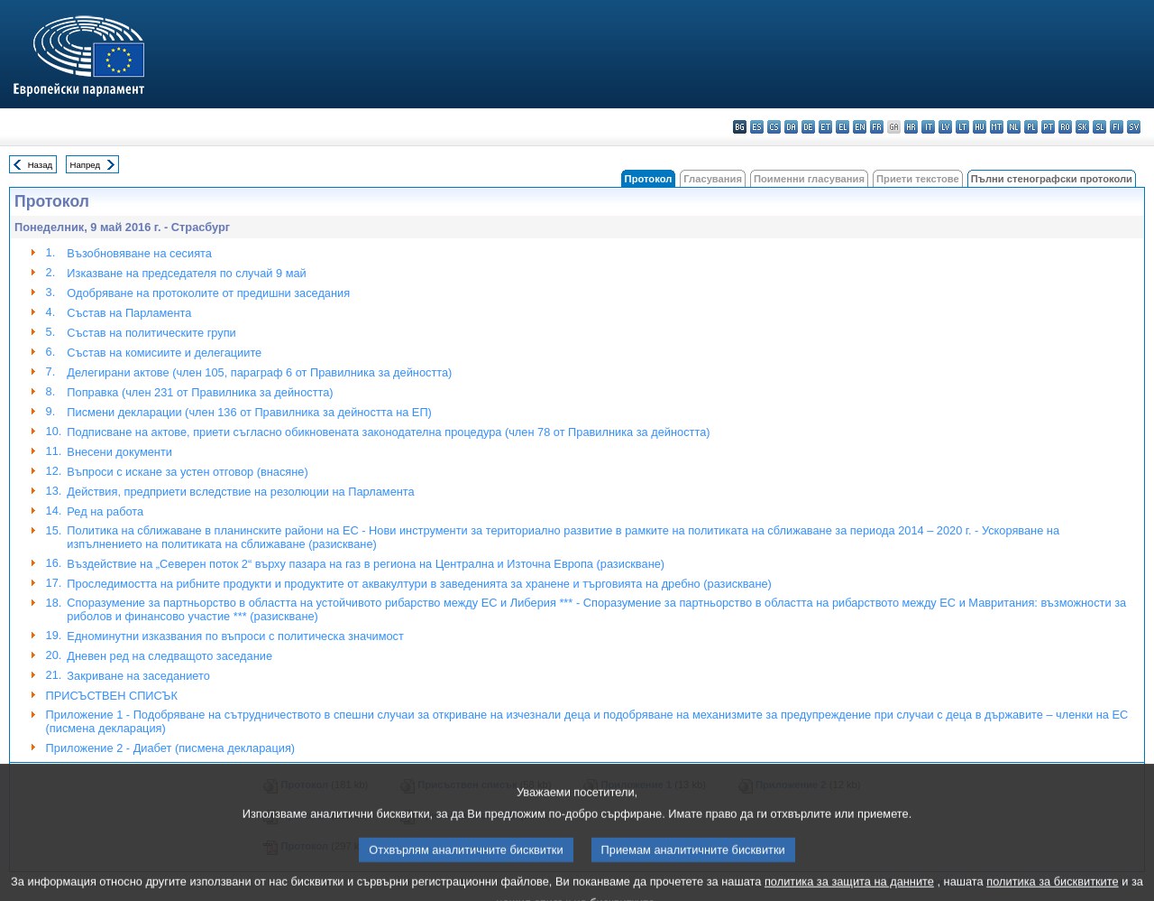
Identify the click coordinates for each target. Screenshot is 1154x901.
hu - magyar (979, 127)
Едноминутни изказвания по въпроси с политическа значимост (235, 636)
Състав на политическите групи (151, 332)
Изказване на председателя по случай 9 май (186, 273)
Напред (85, 165)
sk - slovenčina (1082, 127)
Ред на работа (105, 511)
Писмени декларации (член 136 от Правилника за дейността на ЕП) (249, 412)
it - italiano (928, 127)
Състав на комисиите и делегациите (164, 352)
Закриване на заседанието (138, 676)
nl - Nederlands (1014, 127)
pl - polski (1031, 127)
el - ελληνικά (842, 127)
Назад (40, 165)
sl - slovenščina (1099, 127)
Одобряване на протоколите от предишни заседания (208, 293)
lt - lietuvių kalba (962, 127)
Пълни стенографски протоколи (1051, 178)
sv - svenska (1133, 127)
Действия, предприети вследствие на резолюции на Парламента (240, 491)
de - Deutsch (808, 127)
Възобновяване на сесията (139, 253)
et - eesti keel (825, 127)
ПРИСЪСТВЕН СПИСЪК (112, 695)
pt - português (1048, 127)
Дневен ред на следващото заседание (169, 656)
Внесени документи (119, 452)
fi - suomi (1116, 127)
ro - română (1065, 127)
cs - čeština (774, 127)
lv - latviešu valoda (945, 127)
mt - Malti (996, 127)
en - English (859, 127)
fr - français (877, 127)
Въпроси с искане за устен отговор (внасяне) (187, 471)
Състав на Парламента (129, 313)
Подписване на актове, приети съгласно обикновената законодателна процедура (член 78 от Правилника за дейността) (388, 432)
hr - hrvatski (911, 127)
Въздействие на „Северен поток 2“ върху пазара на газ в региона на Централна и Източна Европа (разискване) (365, 564)
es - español (757, 127)
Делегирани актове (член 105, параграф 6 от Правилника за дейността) (259, 372)
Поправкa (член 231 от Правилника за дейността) (200, 392)
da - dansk (791, 127)
